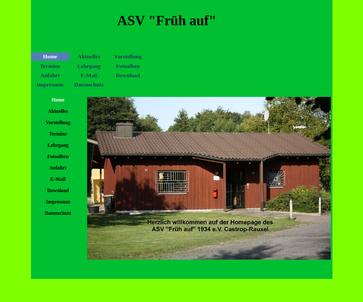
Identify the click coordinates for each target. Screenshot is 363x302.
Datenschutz (88, 84)
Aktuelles (89, 56)
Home (50, 56)
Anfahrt (50, 75)
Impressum (49, 84)
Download (128, 75)
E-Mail (89, 75)
